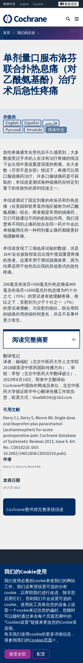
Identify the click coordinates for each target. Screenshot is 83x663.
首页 (6, 32)
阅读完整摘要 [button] (30, 339)
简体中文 (9, 4)
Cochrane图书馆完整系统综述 (35, 509)
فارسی (51, 123)
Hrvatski (34, 129)
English (24, 4)
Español (38, 4)
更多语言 (68, 4)
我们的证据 (26, 32)
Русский (13, 129)
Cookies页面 (40, 640)
